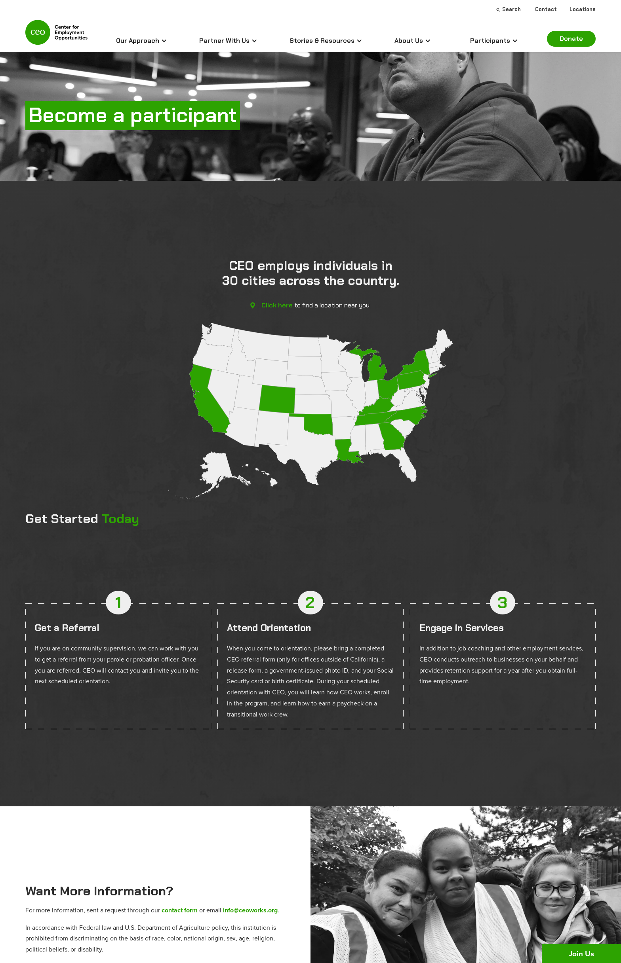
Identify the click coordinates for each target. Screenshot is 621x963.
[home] (56, 35)
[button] (141, 41)
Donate (571, 38)
